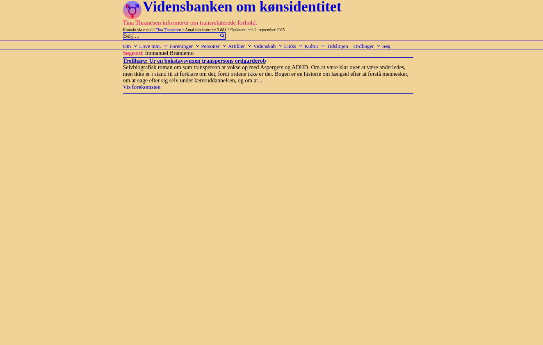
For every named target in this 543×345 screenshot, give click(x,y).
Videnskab (268, 46)
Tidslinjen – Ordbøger (354, 46)
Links (293, 46)
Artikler (240, 46)
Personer (214, 46)
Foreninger (184, 46)
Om (130, 46)
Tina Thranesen (168, 29)
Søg (386, 46)
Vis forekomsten (142, 87)
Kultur (314, 46)
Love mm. (153, 46)
